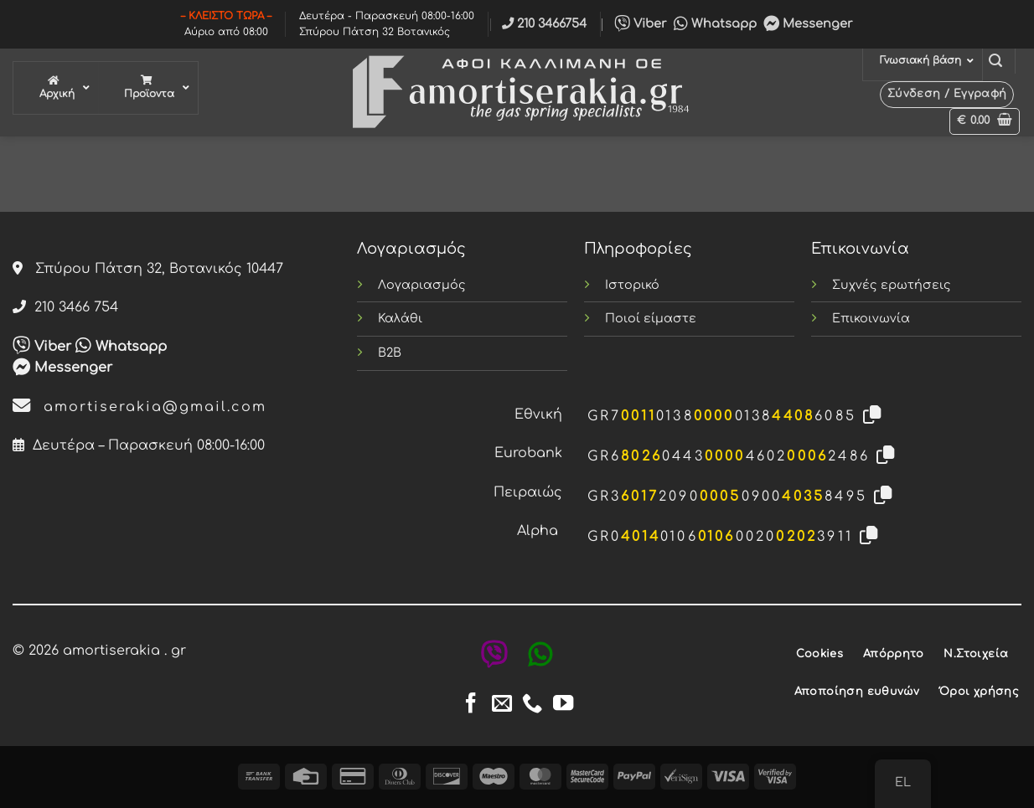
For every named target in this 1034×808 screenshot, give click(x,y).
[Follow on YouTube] (563, 704)
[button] (995, 60)
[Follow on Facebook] (471, 704)
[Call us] (532, 704)
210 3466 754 (65, 307)
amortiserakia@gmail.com (139, 406)
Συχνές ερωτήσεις (891, 284)
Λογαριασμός (422, 284)
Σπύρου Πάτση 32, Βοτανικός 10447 (148, 268)
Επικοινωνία (871, 318)
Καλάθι (400, 318)
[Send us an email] (502, 704)
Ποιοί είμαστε (650, 318)
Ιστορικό (632, 284)
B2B (389, 352)
